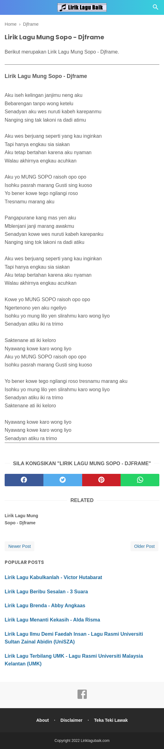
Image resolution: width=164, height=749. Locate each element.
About (42, 720)
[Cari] (155, 9)
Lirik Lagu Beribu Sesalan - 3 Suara (46, 591)
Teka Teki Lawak (111, 720)
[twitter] (62, 480)
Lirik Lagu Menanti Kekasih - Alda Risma (52, 619)
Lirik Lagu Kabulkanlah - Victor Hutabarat (53, 577)
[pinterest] (101, 480)
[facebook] (24, 480)
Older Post (144, 546)
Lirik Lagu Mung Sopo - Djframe (21, 519)
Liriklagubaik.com (95, 740)
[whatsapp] (140, 480)
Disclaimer (71, 720)
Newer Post (19, 546)
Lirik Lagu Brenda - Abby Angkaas (45, 605)
